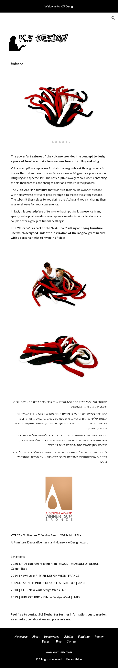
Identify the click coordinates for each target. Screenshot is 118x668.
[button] (4, 18)
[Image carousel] (59, 110)
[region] (59, 6)
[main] (59, 64)
